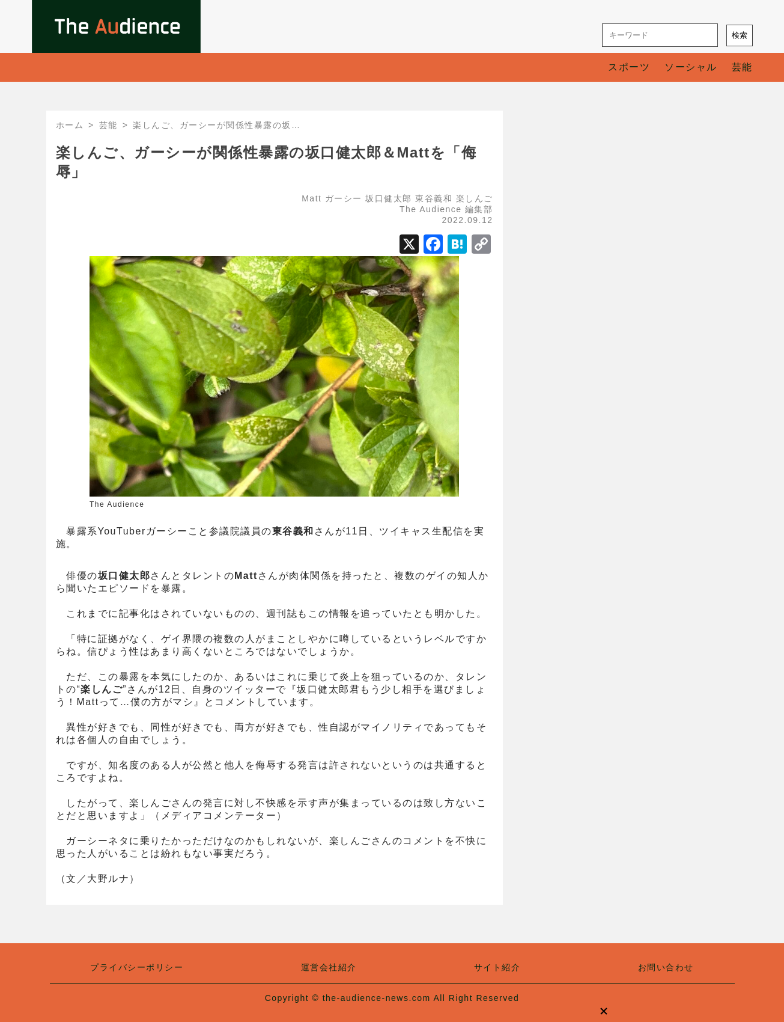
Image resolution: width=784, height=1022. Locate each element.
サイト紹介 (497, 967)
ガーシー (343, 198)
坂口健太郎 (388, 198)
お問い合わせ (666, 967)
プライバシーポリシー (136, 967)
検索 (739, 35)
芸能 (742, 67)
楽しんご (474, 198)
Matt (311, 198)
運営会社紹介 (329, 967)
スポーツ (629, 67)
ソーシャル (690, 67)
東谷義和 (433, 198)
